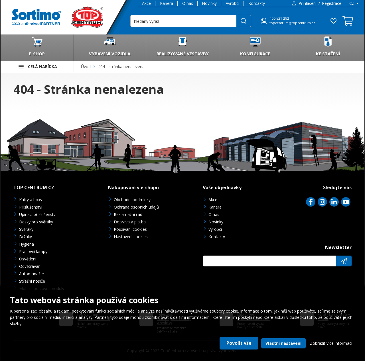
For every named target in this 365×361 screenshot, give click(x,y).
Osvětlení (27, 259)
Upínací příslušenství (37, 214)
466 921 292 (279, 18)
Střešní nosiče (32, 281)
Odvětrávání (30, 266)
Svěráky (26, 229)
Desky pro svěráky (36, 222)
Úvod (86, 66)
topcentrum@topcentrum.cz (292, 23)
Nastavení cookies (131, 236)
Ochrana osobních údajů (136, 207)
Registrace (331, 3)
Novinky (209, 3)
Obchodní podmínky (132, 199)
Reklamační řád (128, 214)
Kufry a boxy (30, 199)
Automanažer (31, 273)
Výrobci (232, 3)
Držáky (25, 236)
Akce (146, 3)
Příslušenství (30, 207)
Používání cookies (130, 229)
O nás (187, 3)
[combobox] (353, 3)
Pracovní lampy (33, 251)
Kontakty (256, 3)
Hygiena (26, 244)
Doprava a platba (130, 222)
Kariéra (166, 3)
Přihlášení (308, 3)
